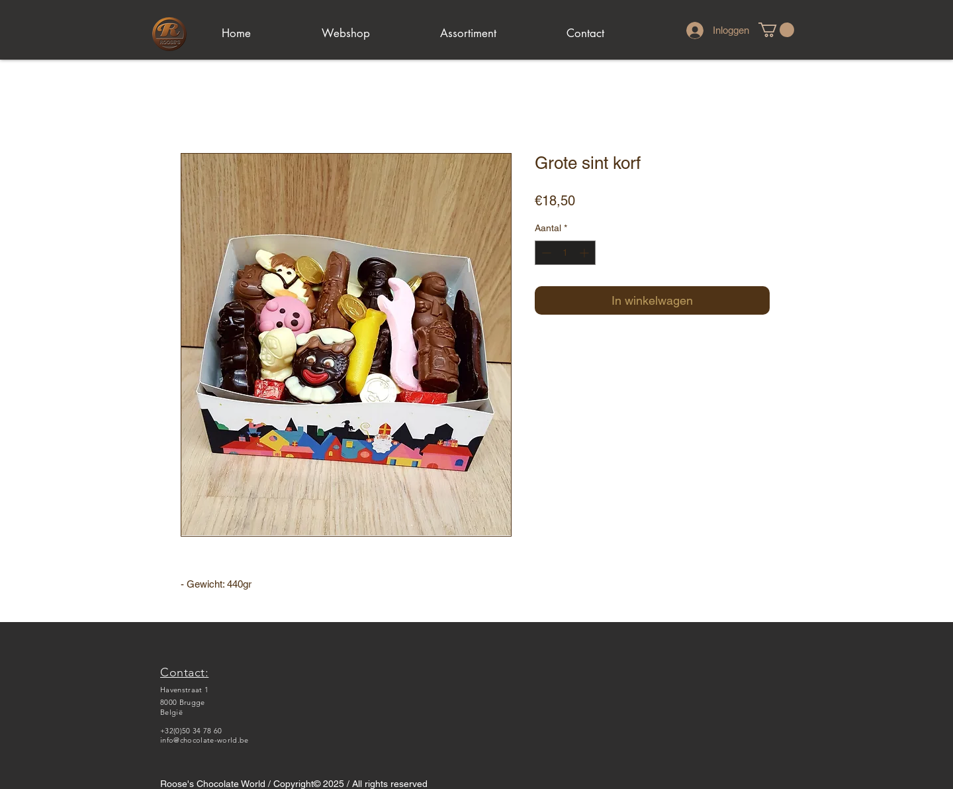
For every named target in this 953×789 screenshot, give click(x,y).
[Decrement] (545, 252)
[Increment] (585, 252)
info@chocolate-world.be (204, 740)
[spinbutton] (565, 252)
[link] (776, 30)
